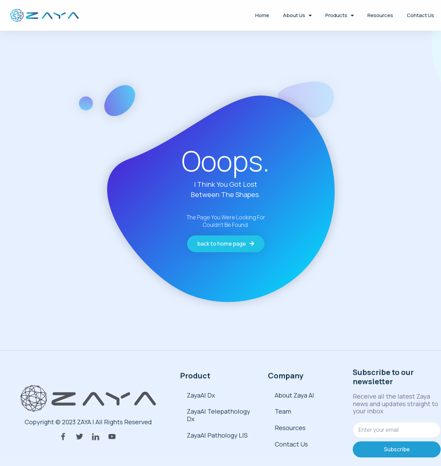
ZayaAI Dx (201, 395)
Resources (380, 15)
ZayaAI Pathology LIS (217, 435)
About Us (297, 15)
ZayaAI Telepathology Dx (218, 415)
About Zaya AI (294, 395)
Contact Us (420, 15)
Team (283, 411)
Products (339, 15)
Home (262, 15)
